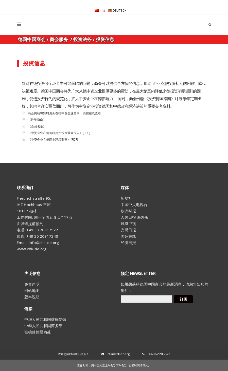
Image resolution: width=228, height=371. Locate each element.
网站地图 (32, 290)
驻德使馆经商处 (37, 332)
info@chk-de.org (115, 354)
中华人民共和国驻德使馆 (45, 319)
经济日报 (128, 242)
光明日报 (128, 229)
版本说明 (32, 296)
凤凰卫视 (128, 223)
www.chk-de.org (31, 248)
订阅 (183, 299)
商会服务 (59, 39)
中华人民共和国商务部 (43, 325)
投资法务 (82, 39)
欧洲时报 (128, 210)
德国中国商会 (31, 39)
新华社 (126, 198)
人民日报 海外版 (134, 217)
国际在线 (128, 236)
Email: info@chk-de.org (38, 242)
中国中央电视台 (134, 204)
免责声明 (32, 284)
